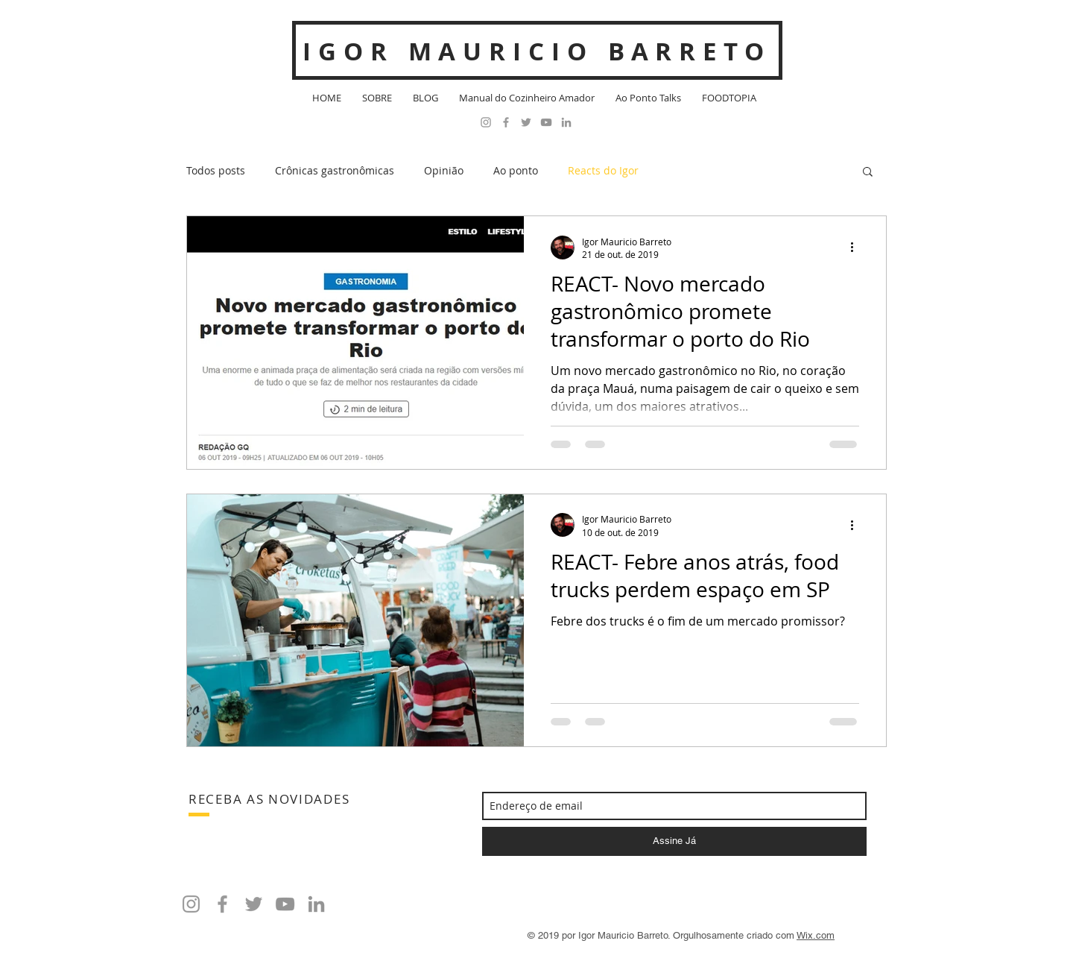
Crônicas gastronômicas (334, 170)
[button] (868, 172)
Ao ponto (515, 170)
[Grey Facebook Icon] (506, 122)
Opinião (443, 170)
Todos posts (215, 170)
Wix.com (816, 935)
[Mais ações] (857, 247)
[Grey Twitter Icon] (526, 122)
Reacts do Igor (603, 170)
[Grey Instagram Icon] (486, 122)
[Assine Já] (674, 841)
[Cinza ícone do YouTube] (546, 122)
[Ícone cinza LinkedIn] (566, 122)
